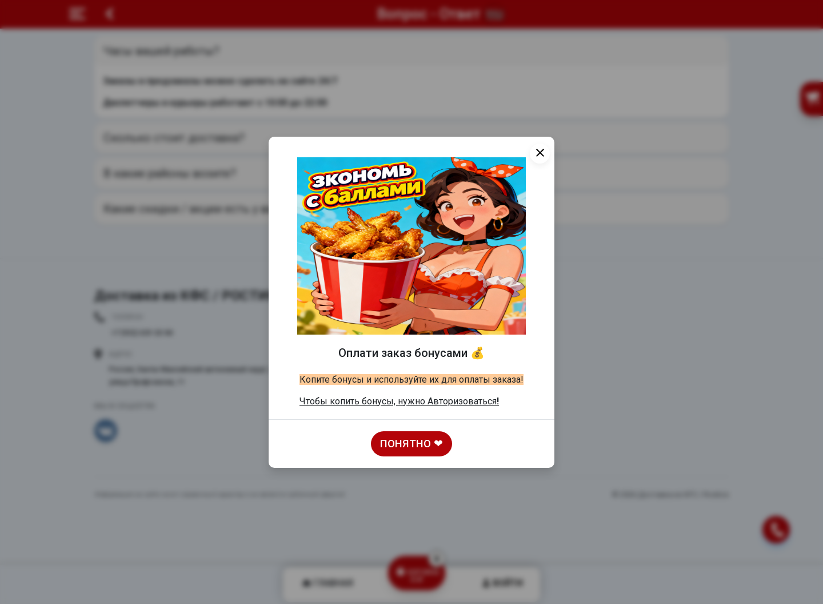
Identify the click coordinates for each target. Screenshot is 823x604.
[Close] (540, 154)
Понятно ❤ (411, 444)
